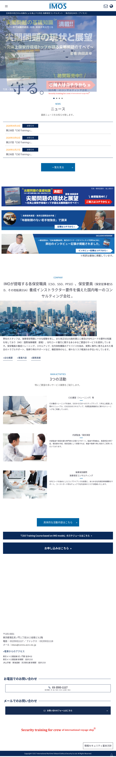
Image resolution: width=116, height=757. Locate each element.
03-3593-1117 (60, 687)
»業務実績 (36, 357)
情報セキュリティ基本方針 (98, 745)
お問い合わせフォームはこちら (58, 710)
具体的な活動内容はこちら (58, 522)
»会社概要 (8, 357)
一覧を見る (58, 167)
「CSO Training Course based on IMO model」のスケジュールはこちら (54, 535)
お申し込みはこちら (56, 548)
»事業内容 (22, 357)
